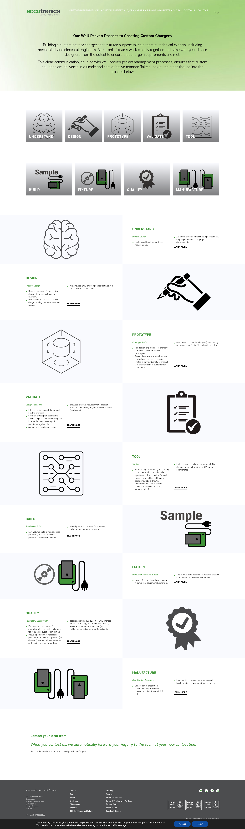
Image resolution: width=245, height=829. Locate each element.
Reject (200, 823)
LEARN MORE (180, 247)
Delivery (109, 790)
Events (72, 797)
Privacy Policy (111, 804)
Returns (109, 794)
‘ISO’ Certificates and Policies (81, 811)
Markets (163, 12)
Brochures (74, 801)
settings (122, 825)
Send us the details (39, 751)
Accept (182, 823)
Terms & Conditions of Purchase (119, 801)
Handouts (73, 807)
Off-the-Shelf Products (86, 12)
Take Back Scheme (113, 811)
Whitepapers (75, 804)
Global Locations (183, 12)
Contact (203, 12)
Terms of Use (111, 807)
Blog (71, 794)
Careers (73, 790)
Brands (149, 12)
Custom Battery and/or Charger (122, 12)
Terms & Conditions (114, 797)
